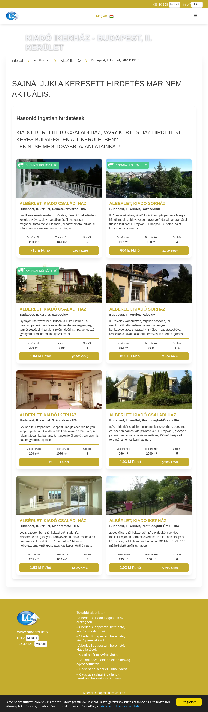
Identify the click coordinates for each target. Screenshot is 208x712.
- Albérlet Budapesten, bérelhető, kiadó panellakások (100, 638)
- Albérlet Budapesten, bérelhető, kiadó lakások (100, 647)
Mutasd (174, 4)
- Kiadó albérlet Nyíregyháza (97, 654)
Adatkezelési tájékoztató (120, 706)
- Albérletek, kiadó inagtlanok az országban (99, 620)
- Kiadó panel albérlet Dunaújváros (101, 669)
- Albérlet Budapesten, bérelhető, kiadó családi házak (100, 629)
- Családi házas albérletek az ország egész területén (103, 662)
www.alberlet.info (32, 632)
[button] (105, 16)
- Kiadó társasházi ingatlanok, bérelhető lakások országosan (98, 676)
